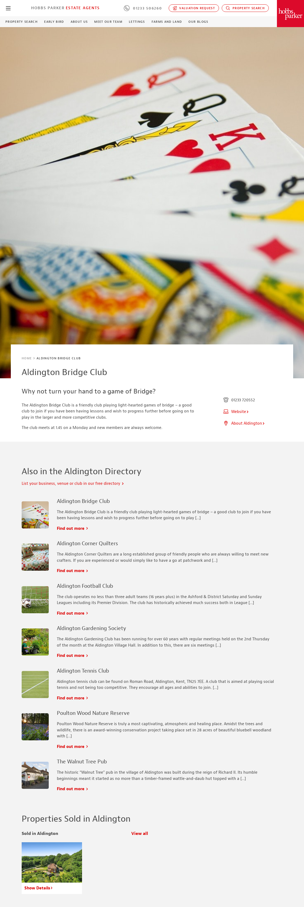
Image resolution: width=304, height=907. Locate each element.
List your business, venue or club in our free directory (73, 483)
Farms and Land (167, 22)
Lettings (137, 22)
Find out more (73, 528)
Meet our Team (108, 22)
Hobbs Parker (48, 7)
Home (27, 358)
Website (236, 411)
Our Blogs (198, 22)
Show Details (38, 888)
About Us (79, 22)
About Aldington (244, 423)
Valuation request (194, 8)
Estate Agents (83, 7)
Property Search (245, 8)
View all (139, 833)
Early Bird (54, 22)
